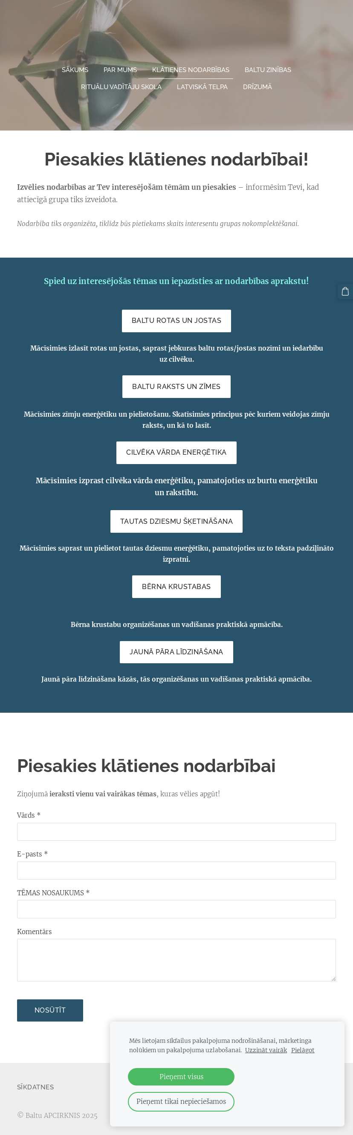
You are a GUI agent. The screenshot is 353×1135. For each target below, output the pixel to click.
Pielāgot (303, 1050)
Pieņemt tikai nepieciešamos (181, 1101)
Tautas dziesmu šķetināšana (176, 518)
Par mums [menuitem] (120, 67)
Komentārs (34, 929)
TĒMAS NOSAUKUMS (53, 890)
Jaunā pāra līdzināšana (176, 649)
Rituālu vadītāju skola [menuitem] (121, 84)
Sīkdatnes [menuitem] (35, 1084)
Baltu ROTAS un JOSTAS (176, 318)
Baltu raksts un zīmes (176, 384)
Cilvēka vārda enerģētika (176, 449)
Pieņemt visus (181, 1077)
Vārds (29, 812)
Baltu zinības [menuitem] (268, 67)
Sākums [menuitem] (75, 67)
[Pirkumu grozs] (346, 291)
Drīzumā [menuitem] (257, 84)
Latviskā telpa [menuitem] (202, 84)
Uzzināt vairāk (266, 1050)
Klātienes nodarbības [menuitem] (190, 67)
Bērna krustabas (176, 584)
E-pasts (32, 851)
